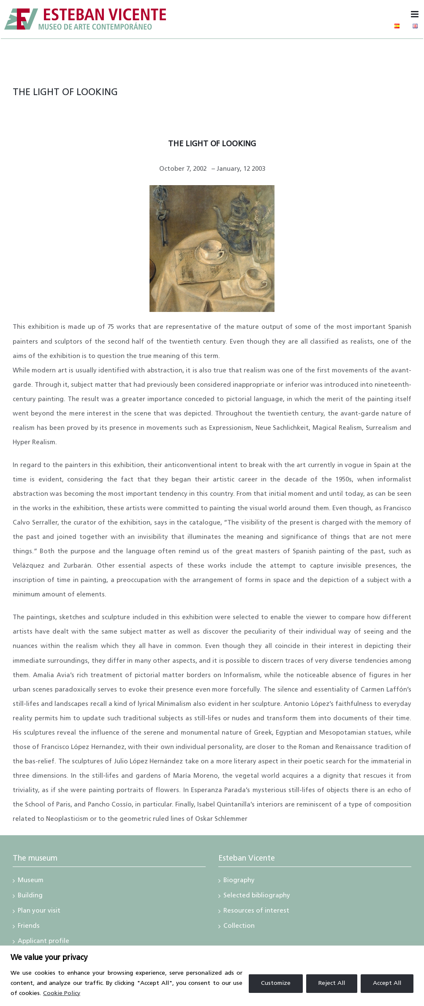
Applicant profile (43, 942)
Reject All (331, 983)
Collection (239, 926)
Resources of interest (256, 911)
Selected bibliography (256, 896)
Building (30, 896)
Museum (30, 881)
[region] (212, 976)
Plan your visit (39, 911)
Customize (276, 983)
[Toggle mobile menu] (415, 14)
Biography (239, 881)
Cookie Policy (61, 993)
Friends (29, 926)
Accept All (387, 983)
